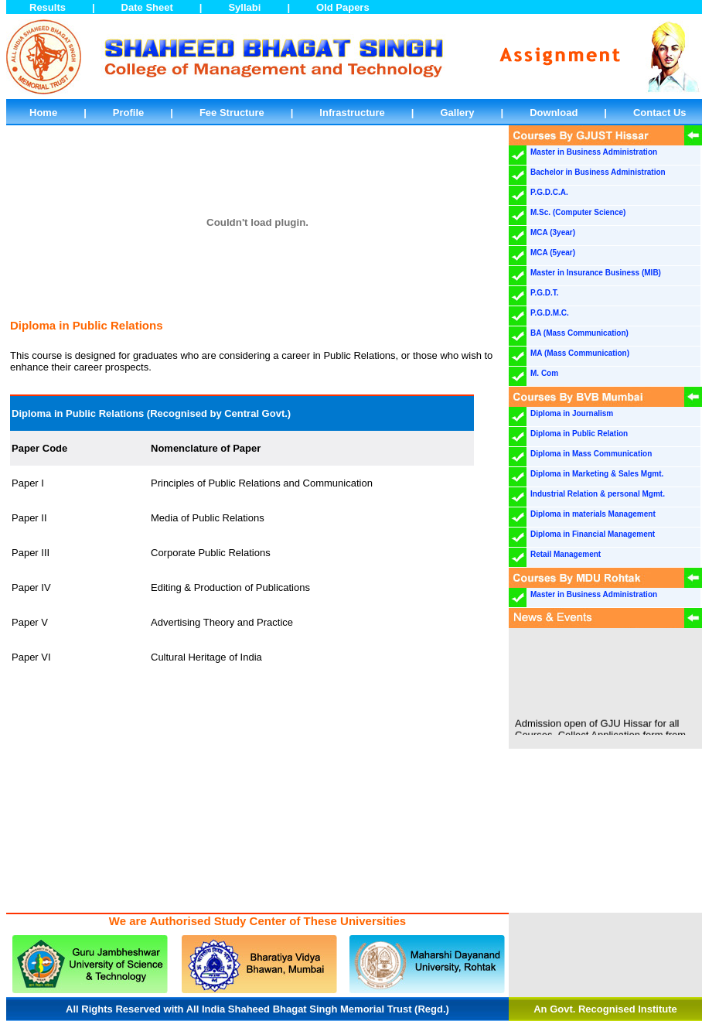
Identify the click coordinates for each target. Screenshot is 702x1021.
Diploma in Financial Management (592, 534)
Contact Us (660, 112)
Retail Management (565, 554)
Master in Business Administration (593, 152)
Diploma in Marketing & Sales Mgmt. (596, 474)
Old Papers (343, 7)
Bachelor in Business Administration (598, 172)
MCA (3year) (552, 232)
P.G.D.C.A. (549, 192)
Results (47, 7)
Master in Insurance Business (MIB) (595, 272)
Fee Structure (231, 112)
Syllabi (244, 7)
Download (554, 112)
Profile (128, 112)
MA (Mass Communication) (579, 353)
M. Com (544, 373)
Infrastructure (352, 112)
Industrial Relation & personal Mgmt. (597, 494)
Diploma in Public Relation (579, 433)
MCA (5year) (552, 252)
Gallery (458, 112)
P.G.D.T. (544, 293)
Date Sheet (147, 7)
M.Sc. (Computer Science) (577, 212)
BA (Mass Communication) (579, 333)
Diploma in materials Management (593, 514)
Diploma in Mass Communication (591, 453)
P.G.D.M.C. (549, 313)
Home (43, 112)
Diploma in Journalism (571, 413)
